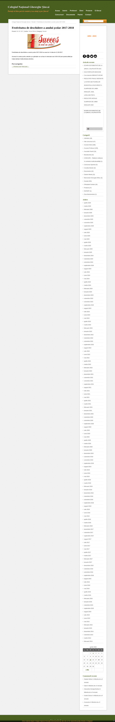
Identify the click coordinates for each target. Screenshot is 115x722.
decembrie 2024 (88, 255)
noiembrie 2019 (88, 456)
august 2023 (87, 308)
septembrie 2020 (89, 423)
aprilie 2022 (87, 361)
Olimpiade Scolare (89, 184)
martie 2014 (87, 638)
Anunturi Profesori (89, 148)
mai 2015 (86, 621)
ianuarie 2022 (88, 371)
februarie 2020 (88, 447)
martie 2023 (87, 325)
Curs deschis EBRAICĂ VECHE (93, 75)
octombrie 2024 (88, 262)
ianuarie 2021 (88, 410)
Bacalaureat (87, 154)
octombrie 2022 (88, 341)
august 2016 (87, 578)
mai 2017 (86, 549)
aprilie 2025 (87, 242)
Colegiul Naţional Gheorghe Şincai (28, 6)
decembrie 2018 (88, 493)
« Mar (87, 669)
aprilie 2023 (87, 321)
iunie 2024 (87, 275)
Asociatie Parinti (88, 151)
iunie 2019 (87, 473)
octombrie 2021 (88, 381)
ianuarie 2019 (88, 489)
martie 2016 (87, 595)
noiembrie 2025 (88, 219)
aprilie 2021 (87, 400)
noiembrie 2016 (88, 569)
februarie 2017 (88, 559)
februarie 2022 (88, 367)
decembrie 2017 (88, 529)
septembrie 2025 (89, 226)
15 (90, 660)
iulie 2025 (87, 232)
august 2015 (87, 611)
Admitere (86, 138)
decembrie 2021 (88, 374)
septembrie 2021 (89, 384)
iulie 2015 (87, 615)
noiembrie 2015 (88, 605)
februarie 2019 (88, 486)
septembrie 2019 (89, 463)
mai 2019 (86, 476)
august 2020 (87, 427)
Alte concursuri (88, 141)
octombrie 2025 (88, 222)
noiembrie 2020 (88, 417)
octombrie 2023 (88, 301)
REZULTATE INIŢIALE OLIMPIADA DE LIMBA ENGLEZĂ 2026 (91, 102)
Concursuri (59, 14)
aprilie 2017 (87, 552)
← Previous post (16, 66)
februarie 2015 (88, 625)
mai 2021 (86, 397)
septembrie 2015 (89, 608)
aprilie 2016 (87, 592)
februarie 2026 (88, 209)
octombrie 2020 (88, 420)
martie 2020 (87, 443)
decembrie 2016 (88, 565)
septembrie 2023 (89, 305)
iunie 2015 (87, 618)
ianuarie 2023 (88, 331)
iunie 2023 (87, 315)
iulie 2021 (87, 390)
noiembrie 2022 (88, 338)
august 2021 (87, 387)
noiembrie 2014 (88, 634)
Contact (88, 14)
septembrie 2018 (89, 503)
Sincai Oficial (32, 31)
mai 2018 (86, 516)
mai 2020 (86, 437)
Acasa (57, 10)
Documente (70, 14)
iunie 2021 (87, 394)
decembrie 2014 (88, 631)
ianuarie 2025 (88, 252)
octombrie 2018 (88, 499)
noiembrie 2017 (88, 532)
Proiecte (89, 10)
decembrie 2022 (88, 334)
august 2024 (87, 268)
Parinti (80, 14)
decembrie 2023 (88, 295)
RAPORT (87, 191)
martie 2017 (87, 555)
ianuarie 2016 (88, 601)
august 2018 (87, 506)
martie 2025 (87, 245)
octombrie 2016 (88, 572)
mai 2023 (86, 318)
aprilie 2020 (87, 440)
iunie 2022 (87, 354)
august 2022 (87, 348)
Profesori (73, 10)
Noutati (33, 22)
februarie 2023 (88, 328)
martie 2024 (87, 285)
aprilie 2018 (87, 519)
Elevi (81, 10)
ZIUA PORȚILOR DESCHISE (92, 72)
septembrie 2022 (89, 344)
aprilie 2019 (87, 480)
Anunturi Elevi (88, 145)
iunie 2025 (87, 236)
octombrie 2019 (88, 460)
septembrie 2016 (89, 575)
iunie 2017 (87, 545)
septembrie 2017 (89, 536)
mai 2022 (86, 358)
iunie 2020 (87, 433)
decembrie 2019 (88, 453)
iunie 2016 (87, 585)
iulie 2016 (87, 582)
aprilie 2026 (87, 203)
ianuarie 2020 (88, 450)
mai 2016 (86, 588)
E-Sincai (98, 10)
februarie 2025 (88, 249)
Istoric (64, 10)
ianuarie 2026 (88, 212)
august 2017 (87, 539)
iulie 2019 (87, 470)
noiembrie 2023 (88, 298)
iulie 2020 (87, 430)
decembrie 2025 (88, 216)
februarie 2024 (88, 288)
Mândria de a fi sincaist (95, 685)
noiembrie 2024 (88, 259)
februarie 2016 (88, 598)
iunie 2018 (87, 512)
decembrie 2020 (88, 414)
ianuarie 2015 (88, 628)
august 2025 (87, 229)
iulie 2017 (87, 542)
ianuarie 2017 (88, 562)
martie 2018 (87, 522)
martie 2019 (87, 483)
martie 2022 (87, 364)
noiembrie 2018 (88, 496)
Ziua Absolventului (89, 194)
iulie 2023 (87, 311)
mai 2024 (86, 278)
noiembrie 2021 (88, 377)
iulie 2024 (87, 272)
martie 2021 (87, 404)
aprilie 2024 (87, 282)
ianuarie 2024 (88, 292)
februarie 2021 (88, 407)
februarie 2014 (88, 641)
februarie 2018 (88, 526)
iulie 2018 (87, 509)
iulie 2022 (87, 351)
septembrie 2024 (89, 265)
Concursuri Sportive (90, 164)
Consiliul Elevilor (89, 168)
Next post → (25, 66)
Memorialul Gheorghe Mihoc (92, 178)
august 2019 (87, 466)
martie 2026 (87, 206)
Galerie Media (88, 174)
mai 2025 (86, 239)
